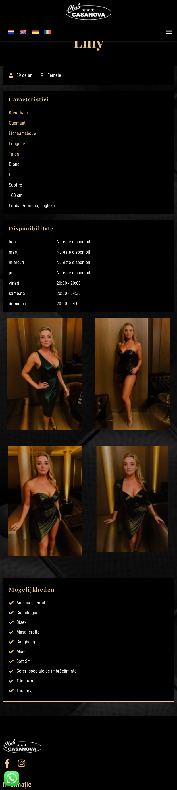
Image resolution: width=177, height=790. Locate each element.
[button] (168, 31)
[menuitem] (11, 32)
